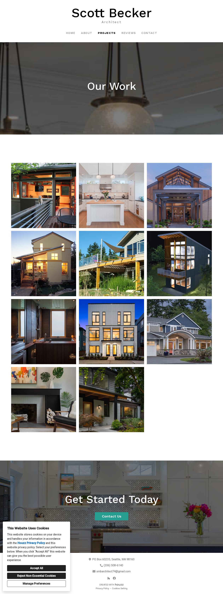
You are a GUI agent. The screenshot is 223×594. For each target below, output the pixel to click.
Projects (107, 33)
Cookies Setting (119, 588)
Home (70, 33)
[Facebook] (114, 578)
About (86, 33)
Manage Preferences (36, 583)
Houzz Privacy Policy (31, 543)
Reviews (128, 33)
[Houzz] (108, 578)
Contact (149, 33)
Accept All (36, 568)
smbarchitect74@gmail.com (113, 571)
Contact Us (111, 516)
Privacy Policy (102, 588)
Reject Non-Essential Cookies (36, 575)
